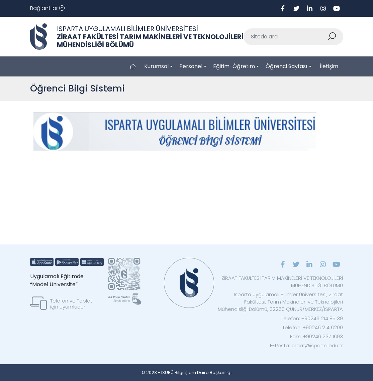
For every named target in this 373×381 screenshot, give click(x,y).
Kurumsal (156, 66)
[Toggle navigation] (47, 8)
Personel (190, 66)
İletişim (329, 66)
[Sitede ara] (285, 36)
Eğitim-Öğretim (234, 66)
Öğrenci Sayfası (286, 66)
